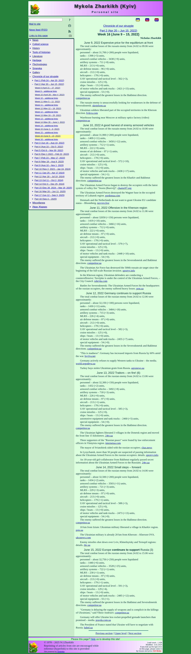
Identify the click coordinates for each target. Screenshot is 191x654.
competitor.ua (83, 98)
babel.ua (88, 627)
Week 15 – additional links (46, 138)
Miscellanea (38, 216)
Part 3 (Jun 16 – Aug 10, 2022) (49, 149)
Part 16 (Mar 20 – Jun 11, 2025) (50, 203)
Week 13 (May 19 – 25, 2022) (48, 121)
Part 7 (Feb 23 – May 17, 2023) (50, 165)
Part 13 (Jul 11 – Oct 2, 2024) (49, 190)
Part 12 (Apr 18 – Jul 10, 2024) (49, 186)
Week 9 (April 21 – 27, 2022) (47, 93)
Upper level (120, 633)
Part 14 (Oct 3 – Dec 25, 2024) (49, 195)
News (35, 40)
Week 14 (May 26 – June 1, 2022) (50, 127)
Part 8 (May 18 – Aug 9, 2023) (49, 169)
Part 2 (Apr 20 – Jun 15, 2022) (49, 89)
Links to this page (38, 35)
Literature (37, 58)
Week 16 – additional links (46, 145)
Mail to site (34, 24)
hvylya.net (90, 356)
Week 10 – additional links (46, 103)
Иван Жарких (39, 220)
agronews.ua (137, 368)
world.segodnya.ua (85, 363)
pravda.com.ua (103, 620)
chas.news (147, 447)
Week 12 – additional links (46, 117)
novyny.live (103, 203)
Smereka (37, 72)
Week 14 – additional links (46, 131)
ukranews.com (83, 537)
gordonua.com (112, 195)
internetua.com (113, 443)
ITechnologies (39, 67)
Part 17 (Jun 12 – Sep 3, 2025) (49, 207)
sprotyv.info (129, 270)
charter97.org (124, 188)
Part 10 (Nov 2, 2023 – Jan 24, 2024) (53, 178)
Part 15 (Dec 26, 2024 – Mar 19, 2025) (53, 199)
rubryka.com (100, 281)
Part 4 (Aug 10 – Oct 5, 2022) (49, 153)
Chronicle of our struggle (45, 81)
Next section (134, 633)
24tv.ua (109, 435)
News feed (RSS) (38, 30)
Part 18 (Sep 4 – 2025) (46, 211)
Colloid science (40, 45)
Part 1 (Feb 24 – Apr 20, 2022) (49, 85)
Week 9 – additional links (46, 97)
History (36, 49)
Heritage (36, 63)
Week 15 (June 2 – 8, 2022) (47, 134)
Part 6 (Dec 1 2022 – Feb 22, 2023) (52, 161)
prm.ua (140, 288)
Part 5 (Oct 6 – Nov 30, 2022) (49, 157)
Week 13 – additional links (46, 124)
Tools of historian (41, 54)
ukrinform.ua (99, 105)
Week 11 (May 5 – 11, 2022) (47, 107)
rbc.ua (87, 545)
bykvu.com (92, 113)
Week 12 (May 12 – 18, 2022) (48, 114)
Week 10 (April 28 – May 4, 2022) (49, 100)
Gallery (36, 76)
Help (93, 639)
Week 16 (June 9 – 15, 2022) (48, 141)
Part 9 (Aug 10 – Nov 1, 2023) (49, 174)
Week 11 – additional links (46, 110)
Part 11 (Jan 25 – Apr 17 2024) (49, 182)
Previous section (104, 633)
